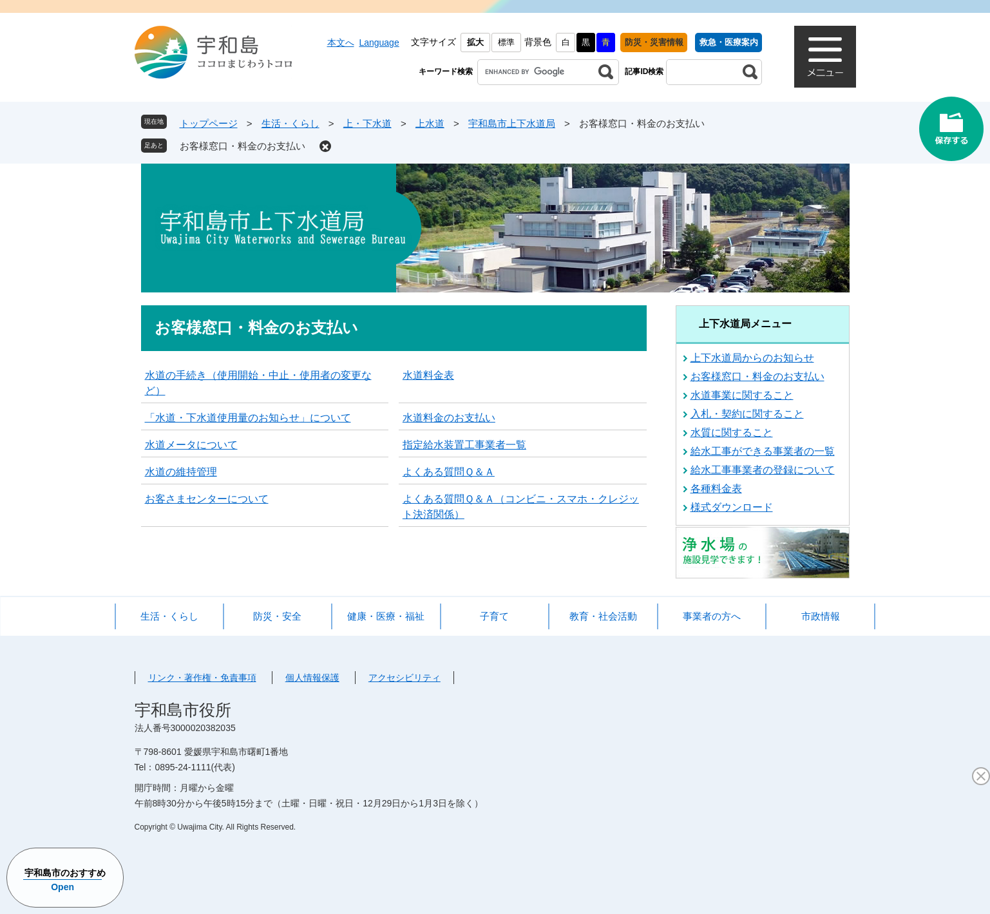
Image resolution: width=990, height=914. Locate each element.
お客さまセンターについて (207, 498)
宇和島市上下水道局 (511, 123)
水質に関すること (731, 432)
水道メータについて (191, 444)
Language (379, 42)
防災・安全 (277, 616)
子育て (494, 616)
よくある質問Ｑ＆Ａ (449, 471)
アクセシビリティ (404, 677)
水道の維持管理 (181, 471)
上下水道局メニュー (745, 323)
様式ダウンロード (731, 507)
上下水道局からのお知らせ (752, 357)
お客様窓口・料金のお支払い (242, 145)
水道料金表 (428, 375)
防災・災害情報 (654, 42)
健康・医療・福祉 (385, 616)
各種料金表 (716, 488)
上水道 (429, 123)
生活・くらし (290, 123)
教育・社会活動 (603, 616)
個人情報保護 (312, 677)
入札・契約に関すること (747, 413)
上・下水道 (367, 123)
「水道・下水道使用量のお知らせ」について (248, 417)
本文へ (340, 42)
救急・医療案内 (729, 42)
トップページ (209, 123)
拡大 (475, 42)
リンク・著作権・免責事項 (202, 677)
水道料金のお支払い (449, 417)
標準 (506, 42)
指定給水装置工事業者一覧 (464, 444)
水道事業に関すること (742, 395)
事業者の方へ (712, 616)
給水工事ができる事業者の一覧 (762, 451)
